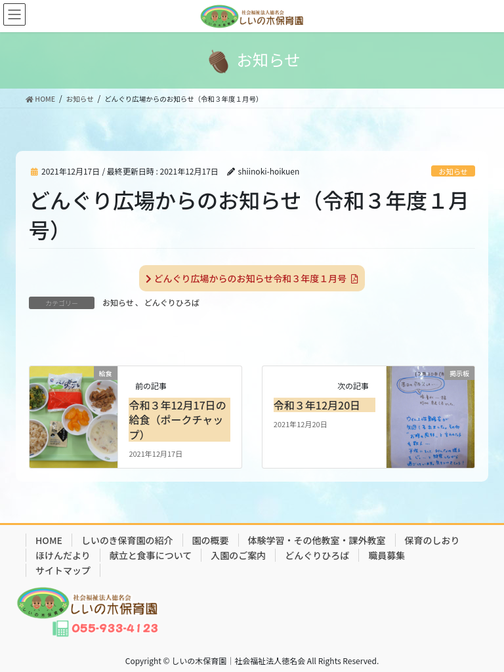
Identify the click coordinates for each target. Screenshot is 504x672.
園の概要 (210, 540)
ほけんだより (63, 555)
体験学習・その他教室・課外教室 (317, 540)
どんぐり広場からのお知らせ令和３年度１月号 (252, 278)
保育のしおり (432, 540)
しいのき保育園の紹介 (127, 540)
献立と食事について (151, 555)
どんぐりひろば (172, 302)
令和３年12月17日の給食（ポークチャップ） (177, 419)
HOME (48, 540)
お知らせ (453, 171)
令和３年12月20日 (317, 405)
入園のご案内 (238, 555)
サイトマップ (63, 570)
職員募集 (386, 555)
